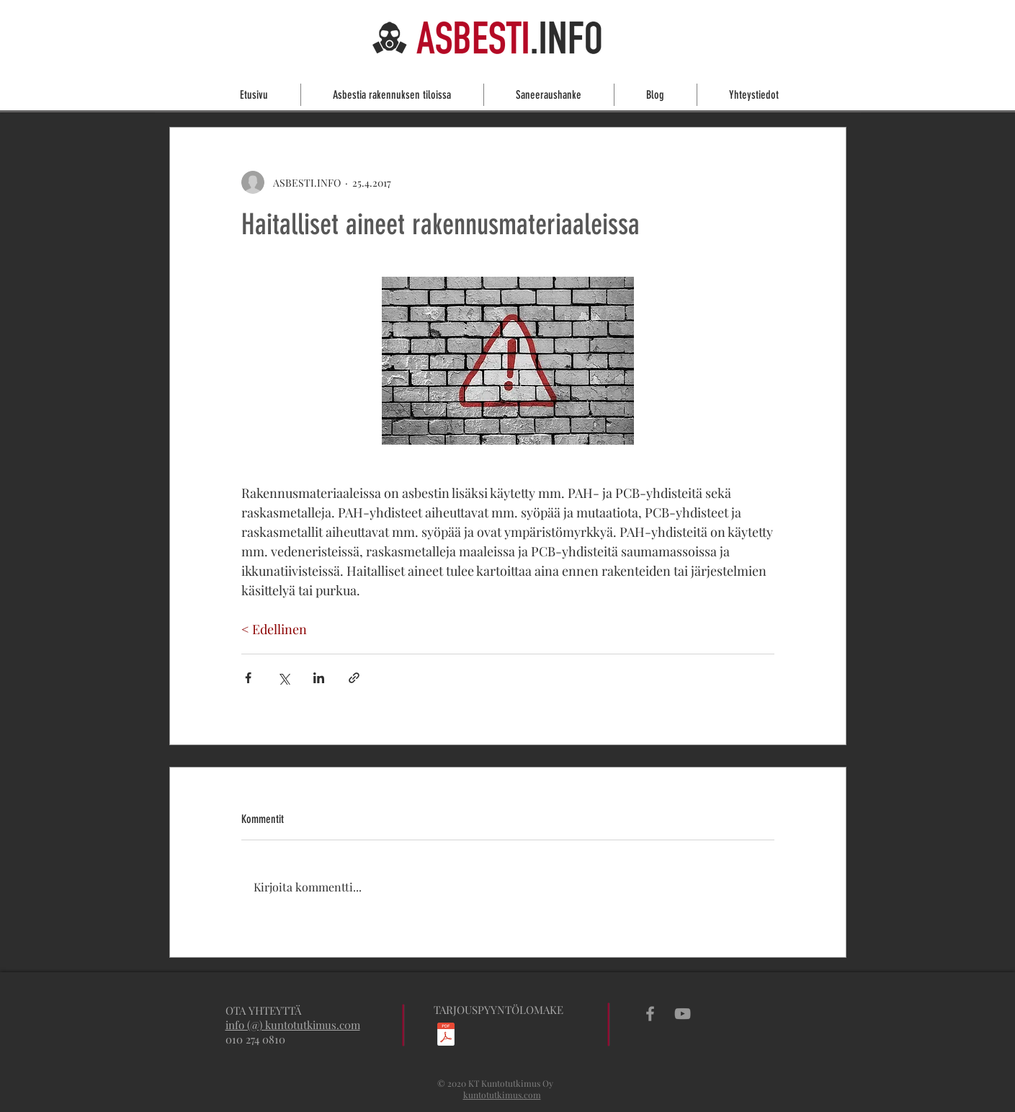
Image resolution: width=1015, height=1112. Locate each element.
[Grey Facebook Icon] (650, 1013)
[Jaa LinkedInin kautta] (319, 678)
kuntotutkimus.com (502, 1094)
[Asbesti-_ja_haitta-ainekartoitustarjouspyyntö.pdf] (446, 1036)
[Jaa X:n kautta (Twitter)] (283, 678)
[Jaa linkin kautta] (354, 678)
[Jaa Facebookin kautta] (248, 678)
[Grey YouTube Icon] (682, 1013)
